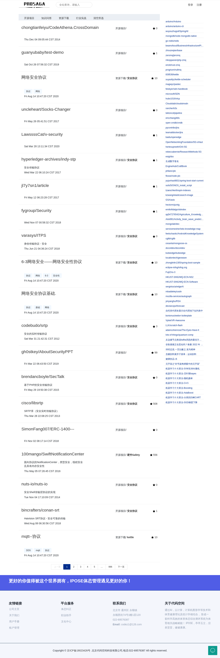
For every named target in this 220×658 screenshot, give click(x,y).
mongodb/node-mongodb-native (181, 36)
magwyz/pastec (173, 84)
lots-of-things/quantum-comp (179, 335)
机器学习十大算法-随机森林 (179, 378)
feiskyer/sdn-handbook (177, 89)
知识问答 (46, 18)
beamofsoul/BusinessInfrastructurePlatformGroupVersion (185, 45)
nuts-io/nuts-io (34, 484)
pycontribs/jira (172, 127)
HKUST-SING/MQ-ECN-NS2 (180, 277)
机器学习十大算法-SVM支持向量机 (183, 368)
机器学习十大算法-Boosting (179, 388)
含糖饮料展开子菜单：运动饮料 (181, 354)
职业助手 (66, 615)
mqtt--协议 (30, 536)
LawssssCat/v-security (42, 134)
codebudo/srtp (34, 325)
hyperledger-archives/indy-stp (48, 159)
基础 (38, 307)
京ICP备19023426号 (78, 650)
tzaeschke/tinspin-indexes (178, 190)
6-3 (46, 275)
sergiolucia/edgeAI (175, 286)
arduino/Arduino (173, 21)
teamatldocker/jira (174, 132)
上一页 (57, 567)
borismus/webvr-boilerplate (179, 315)
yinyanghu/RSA (173, 301)
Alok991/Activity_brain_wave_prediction (185, 219)
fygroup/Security (36, 210)
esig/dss (170, 156)
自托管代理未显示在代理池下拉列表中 (184, 310)
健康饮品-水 (171, 359)
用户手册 (14, 621)
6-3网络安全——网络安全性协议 (51, 261)
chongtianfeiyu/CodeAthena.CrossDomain (60, 27)
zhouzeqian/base (174, 50)
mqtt (38, 550)
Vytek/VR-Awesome (175, 320)
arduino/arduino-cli (175, 26)
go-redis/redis (172, 41)
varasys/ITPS (33, 235)
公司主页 (14, 609)
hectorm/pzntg (173, 205)
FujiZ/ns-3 (170, 272)
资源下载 (64, 18)
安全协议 (132, 78)
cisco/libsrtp (32, 402)
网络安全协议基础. (38, 293)
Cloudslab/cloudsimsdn (177, 103)
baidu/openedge (173, 137)
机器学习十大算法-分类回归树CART (183, 397)
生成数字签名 (172, 161)
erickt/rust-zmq (173, 65)
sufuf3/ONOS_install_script (179, 185)
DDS (28, 550)
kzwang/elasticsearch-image (179, 195)
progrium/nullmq (173, 70)
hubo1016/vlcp (173, 98)
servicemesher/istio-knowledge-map (183, 229)
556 (153, 454)
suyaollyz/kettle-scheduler (178, 79)
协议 (28, 91)
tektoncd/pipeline (174, 113)
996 (110, 567)
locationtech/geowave (176, 257)
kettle (130, 537)
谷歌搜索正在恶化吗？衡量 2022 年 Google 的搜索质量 (185, 344)
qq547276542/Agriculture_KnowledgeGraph (185, 214)
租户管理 (14, 627)
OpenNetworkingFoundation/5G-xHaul (184, 142)
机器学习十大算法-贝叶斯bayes (181, 373)
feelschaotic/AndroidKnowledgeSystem (184, 233)
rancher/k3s (171, 108)
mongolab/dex (172, 224)
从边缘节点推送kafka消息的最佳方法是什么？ (185, 339)
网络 (38, 91)
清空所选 (98, 18)
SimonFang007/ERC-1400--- (47, 429)
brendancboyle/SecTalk (42, 376)
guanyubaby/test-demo (42, 52)
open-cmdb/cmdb (174, 122)
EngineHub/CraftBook (176, 166)
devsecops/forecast (175, 306)
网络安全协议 (34, 77)
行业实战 (81, 18)
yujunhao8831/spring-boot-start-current (184, 180)
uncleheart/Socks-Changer (45, 109)
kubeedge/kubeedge (176, 253)
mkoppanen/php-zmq (176, 60)
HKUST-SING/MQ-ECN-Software (182, 282)
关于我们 (14, 615)
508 (153, 403)
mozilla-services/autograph (179, 296)
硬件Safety (133, 454)
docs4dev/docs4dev (175, 248)
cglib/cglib (170, 238)
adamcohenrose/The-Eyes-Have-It (182, 330)
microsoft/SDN (173, 94)
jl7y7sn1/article (35, 185)
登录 (190, 4)
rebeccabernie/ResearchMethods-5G (184, 152)
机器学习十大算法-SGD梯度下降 (181, 402)
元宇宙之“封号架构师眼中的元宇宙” (183, 364)
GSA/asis (170, 200)
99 (154, 352)
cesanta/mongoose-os (176, 243)
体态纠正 (66, 609)
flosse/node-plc (173, 176)
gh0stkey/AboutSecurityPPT (47, 351)
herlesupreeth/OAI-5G (176, 147)
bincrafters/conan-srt (40, 510)
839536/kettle (172, 74)
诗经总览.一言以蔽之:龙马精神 (180, 349)
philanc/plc (171, 171)
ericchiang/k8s (173, 118)
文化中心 (66, 621)
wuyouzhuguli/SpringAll (177, 31)
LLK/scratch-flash (174, 325)
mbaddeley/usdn (174, 291)
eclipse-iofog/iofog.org (176, 267)
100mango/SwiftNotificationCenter (52, 454)
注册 (199, 4)
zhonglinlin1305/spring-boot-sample (183, 262)
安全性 (56, 275)
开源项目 (29, 18)
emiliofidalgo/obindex (176, 209)
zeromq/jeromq (173, 55)
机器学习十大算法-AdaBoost (179, 392)
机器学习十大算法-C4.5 (177, 383)
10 (154, 78)
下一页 (121, 567)
